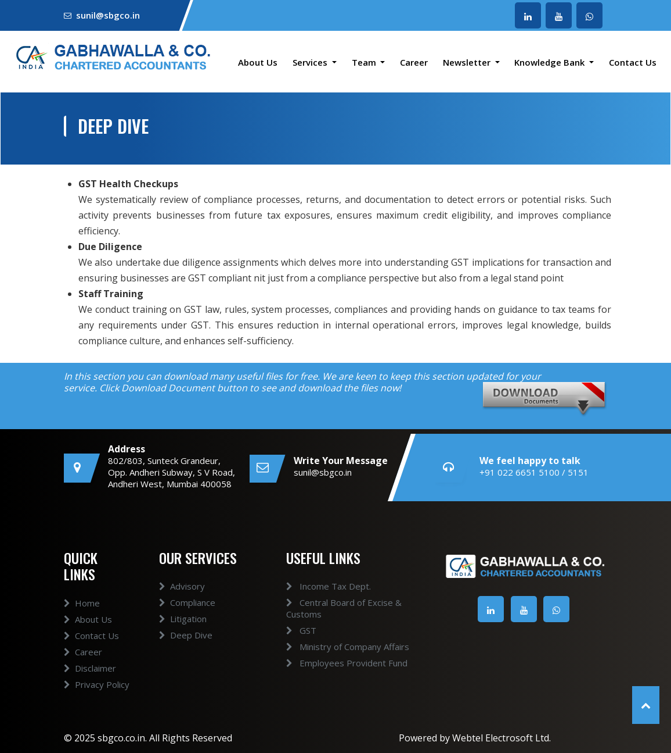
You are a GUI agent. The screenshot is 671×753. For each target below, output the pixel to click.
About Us (257, 62)
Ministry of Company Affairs (337, 646)
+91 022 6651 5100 (519, 472)
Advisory (182, 596)
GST (291, 630)
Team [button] (365, 62)
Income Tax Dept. (318, 586)
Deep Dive (185, 645)
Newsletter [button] (468, 62)
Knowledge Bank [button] (550, 62)
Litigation (183, 629)
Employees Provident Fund (336, 663)
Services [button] (311, 62)
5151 (578, 472)
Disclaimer (90, 678)
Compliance (187, 613)
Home (82, 613)
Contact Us (632, 62)
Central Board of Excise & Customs (333, 608)
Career (414, 62)
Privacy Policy (96, 695)
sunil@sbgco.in (108, 15)
